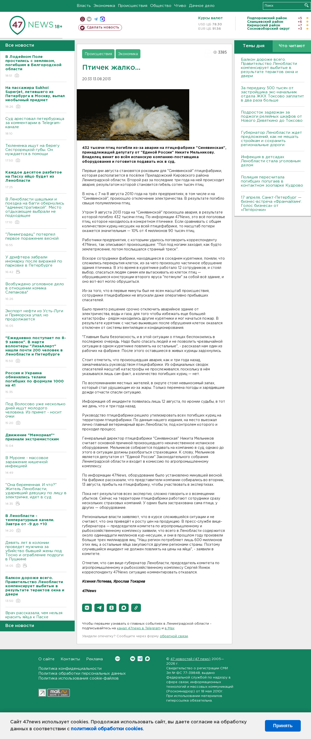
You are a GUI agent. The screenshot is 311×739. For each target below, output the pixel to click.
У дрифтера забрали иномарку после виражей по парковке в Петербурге (35, 265)
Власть (84, 5)
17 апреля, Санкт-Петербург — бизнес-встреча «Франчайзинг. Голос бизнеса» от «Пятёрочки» (271, 203)
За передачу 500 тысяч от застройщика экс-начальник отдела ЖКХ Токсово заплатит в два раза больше (272, 94)
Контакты (70, 659)
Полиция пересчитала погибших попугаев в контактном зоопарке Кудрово (272, 181)
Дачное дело (202, 5)
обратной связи (174, 636)
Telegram (140, 658)
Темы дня (253, 46)
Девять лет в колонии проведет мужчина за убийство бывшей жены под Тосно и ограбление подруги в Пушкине (35, 554)
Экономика (104, 5)
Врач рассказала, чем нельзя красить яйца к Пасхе (35, 618)
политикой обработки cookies (107, 729)
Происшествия (132, 5)
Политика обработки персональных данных (82, 673)
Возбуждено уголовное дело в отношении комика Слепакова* (35, 291)
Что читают (292, 46)
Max (147, 658)
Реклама (94, 659)
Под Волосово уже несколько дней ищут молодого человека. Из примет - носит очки (35, 413)
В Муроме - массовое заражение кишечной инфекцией (35, 465)
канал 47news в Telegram (139, 628)
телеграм (95, 19)
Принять (283, 725)
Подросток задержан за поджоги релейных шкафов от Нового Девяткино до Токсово (272, 116)
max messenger (102, 19)
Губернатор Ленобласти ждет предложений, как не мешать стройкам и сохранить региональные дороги (271, 139)
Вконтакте (117, 658)
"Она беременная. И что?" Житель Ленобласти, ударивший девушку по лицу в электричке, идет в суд (35, 494)
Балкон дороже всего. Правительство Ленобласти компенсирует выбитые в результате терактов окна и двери (269, 68)
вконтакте (89, 19)
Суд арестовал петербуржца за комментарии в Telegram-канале (35, 126)
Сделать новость (103, 27)
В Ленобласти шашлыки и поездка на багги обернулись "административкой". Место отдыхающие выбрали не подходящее (35, 211)
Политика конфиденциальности (70, 668)
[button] (87, 608)
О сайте (46, 659)
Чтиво (180, 5)
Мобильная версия (82, 19)
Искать (306, 5)
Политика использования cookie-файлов (78, 678)
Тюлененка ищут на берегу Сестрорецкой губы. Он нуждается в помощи (35, 153)
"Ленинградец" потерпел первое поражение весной (35, 240)
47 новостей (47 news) (190, 659)
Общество (160, 5)
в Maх (169, 628)
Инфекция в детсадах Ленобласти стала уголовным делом (271, 161)
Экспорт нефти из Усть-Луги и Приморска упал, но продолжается (35, 318)
